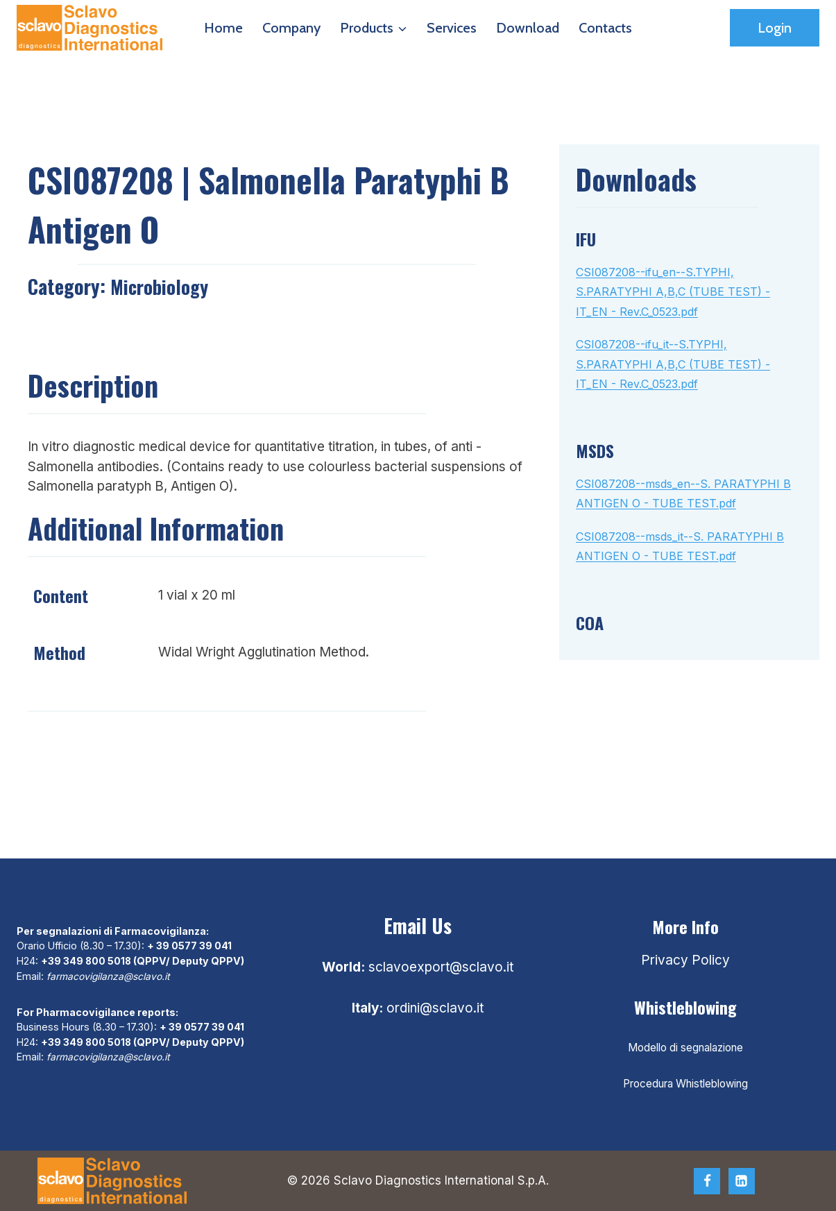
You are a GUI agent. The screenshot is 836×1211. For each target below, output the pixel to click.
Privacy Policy (685, 960)
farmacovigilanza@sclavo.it (110, 975)
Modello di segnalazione (685, 1047)
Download (527, 27)
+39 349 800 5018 (87, 961)
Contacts (605, 27)
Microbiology (162, 286)
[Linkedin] (741, 1181)
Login (775, 27)
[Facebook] (707, 1181)
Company (291, 27)
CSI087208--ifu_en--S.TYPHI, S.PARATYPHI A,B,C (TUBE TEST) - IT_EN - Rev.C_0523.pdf (673, 292)
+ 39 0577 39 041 (189, 945)
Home (223, 27)
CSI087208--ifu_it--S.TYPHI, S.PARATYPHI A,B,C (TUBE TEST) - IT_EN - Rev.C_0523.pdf (673, 364)
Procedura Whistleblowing (685, 1083)
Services (452, 27)
